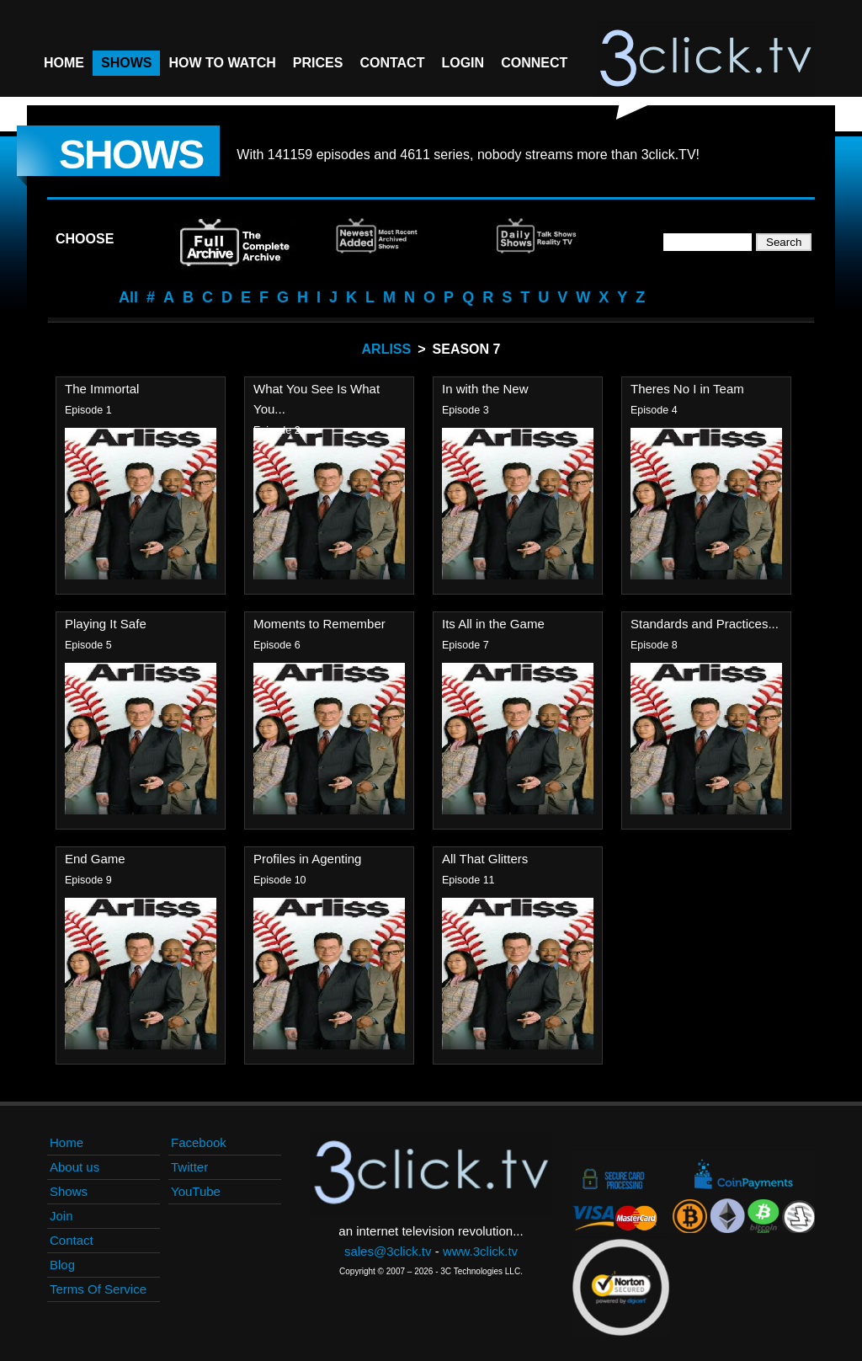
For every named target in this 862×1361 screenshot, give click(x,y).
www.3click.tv (480, 1251)
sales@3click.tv (388, 1251)
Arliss (387, 349)
